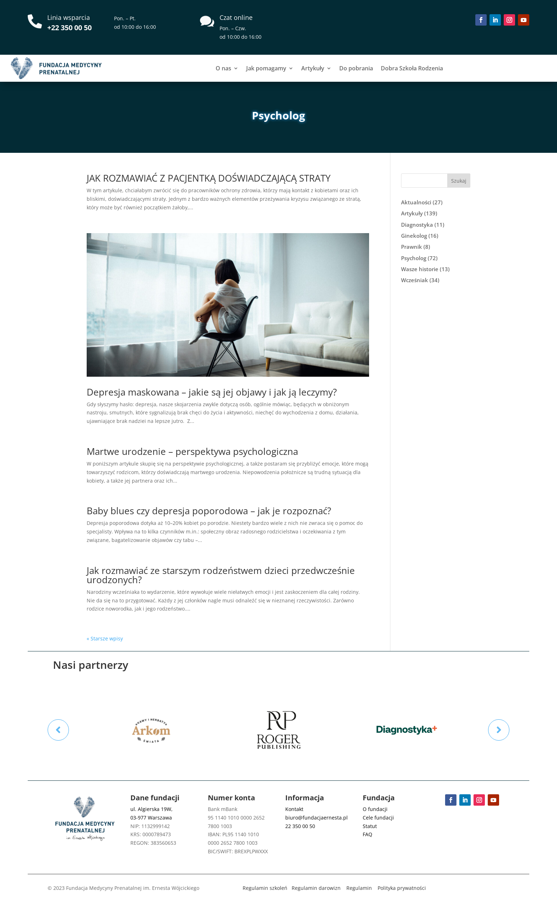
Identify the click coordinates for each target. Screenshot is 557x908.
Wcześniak (414, 280)
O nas (223, 68)
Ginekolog (414, 235)
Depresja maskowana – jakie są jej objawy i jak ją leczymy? (212, 392)
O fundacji (375, 809)
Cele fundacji (378, 817)
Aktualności (416, 202)
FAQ (367, 834)
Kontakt (294, 809)
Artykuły (312, 68)
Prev (58, 730)
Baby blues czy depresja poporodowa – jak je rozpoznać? (209, 510)
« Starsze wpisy (105, 638)
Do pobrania (356, 68)
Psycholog (413, 258)
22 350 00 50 (300, 826)
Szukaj (458, 180)
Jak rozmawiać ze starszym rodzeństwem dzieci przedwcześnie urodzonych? (221, 575)
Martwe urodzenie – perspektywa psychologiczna (192, 451)
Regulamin (359, 888)
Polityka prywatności (402, 888)
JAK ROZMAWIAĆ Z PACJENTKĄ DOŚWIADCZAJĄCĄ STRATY (209, 178)
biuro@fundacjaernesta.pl (316, 817)
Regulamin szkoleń (265, 888)
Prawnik (411, 246)
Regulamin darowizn (316, 888)
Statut (370, 826)
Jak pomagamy (266, 68)
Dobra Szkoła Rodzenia (412, 68)
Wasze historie (419, 269)
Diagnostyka (417, 224)
